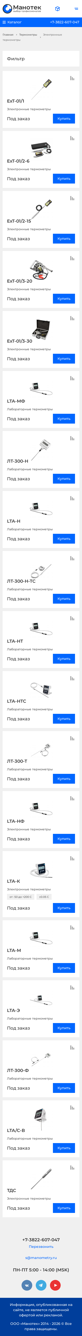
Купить (64, 119)
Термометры (28, 34)
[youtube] (55, 1285)
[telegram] (41, 1285)
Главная (8, 34)
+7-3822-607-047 (64, 22)
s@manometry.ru (41, 1258)
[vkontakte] (26, 1285)
